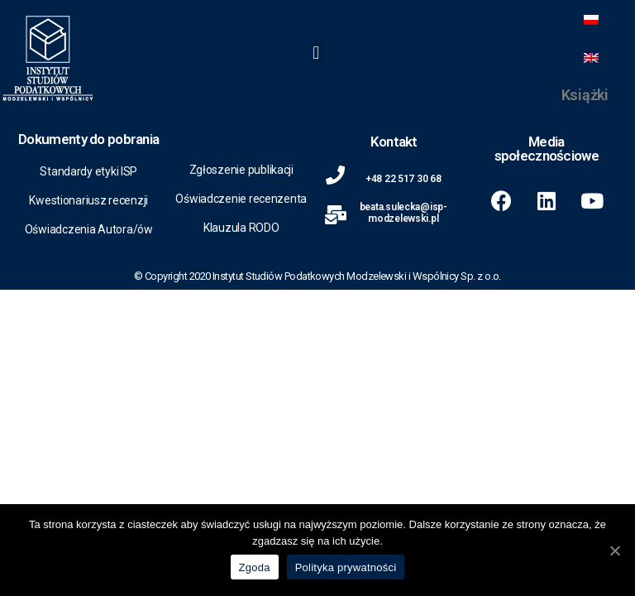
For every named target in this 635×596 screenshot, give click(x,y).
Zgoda (254, 567)
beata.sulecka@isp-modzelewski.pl (403, 212)
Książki (585, 94)
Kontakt (394, 141)
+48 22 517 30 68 (403, 179)
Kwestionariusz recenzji (88, 200)
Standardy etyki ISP (88, 171)
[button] (316, 53)
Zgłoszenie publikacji (241, 169)
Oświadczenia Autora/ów (89, 229)
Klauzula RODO (241, 227)
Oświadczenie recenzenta (241, 198)
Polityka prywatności (346, 567)
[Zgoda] (614, 550)
